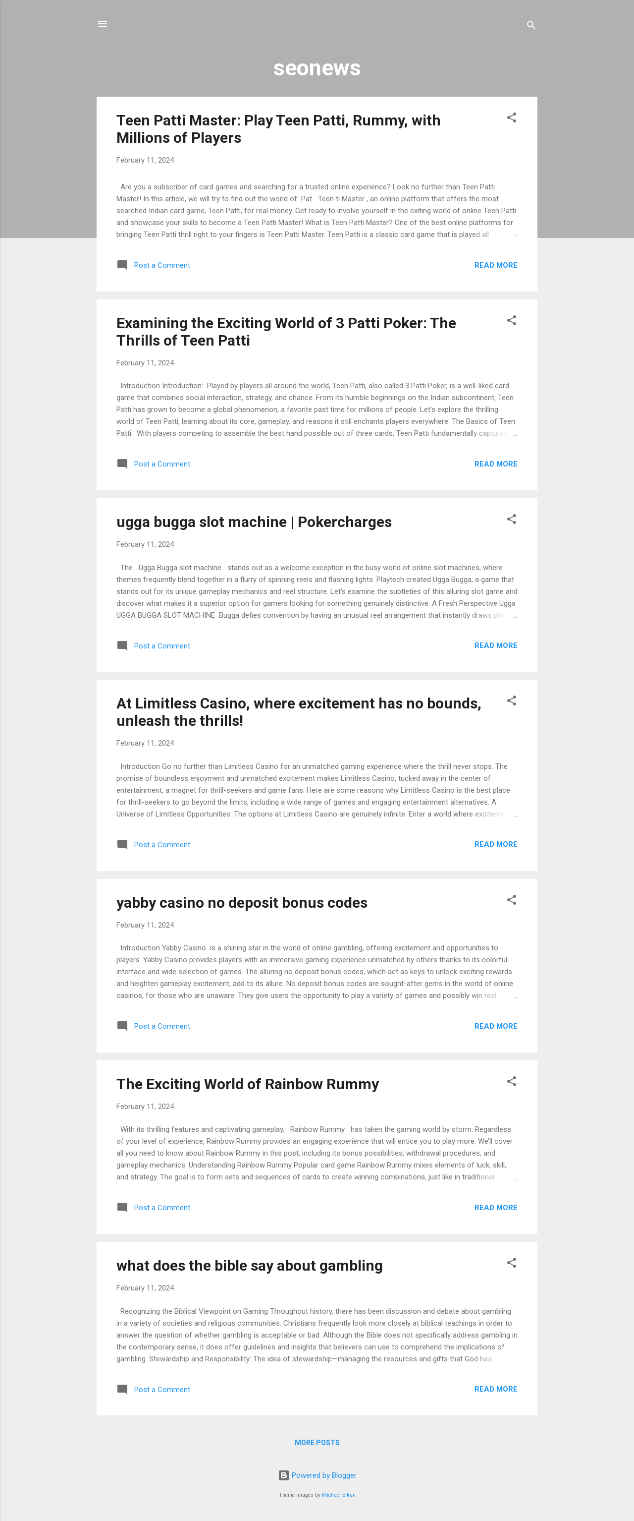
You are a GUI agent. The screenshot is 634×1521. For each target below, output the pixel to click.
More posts (317, 1443)
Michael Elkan (339, 1495)
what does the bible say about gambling (249, 1265)
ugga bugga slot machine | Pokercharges (254, 521)
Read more (496, 265)
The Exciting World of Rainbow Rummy (247, 1084)
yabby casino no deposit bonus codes (242, 902)
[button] (512, 119)
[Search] (531, 27)
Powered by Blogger (317, 1475)
